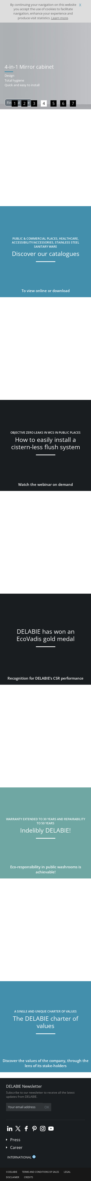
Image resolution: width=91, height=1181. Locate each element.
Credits (28, 1177)
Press (15, 1139)
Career (16, 1147)
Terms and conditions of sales (40, 1171)
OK (46, 1107)
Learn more (59, 18)
